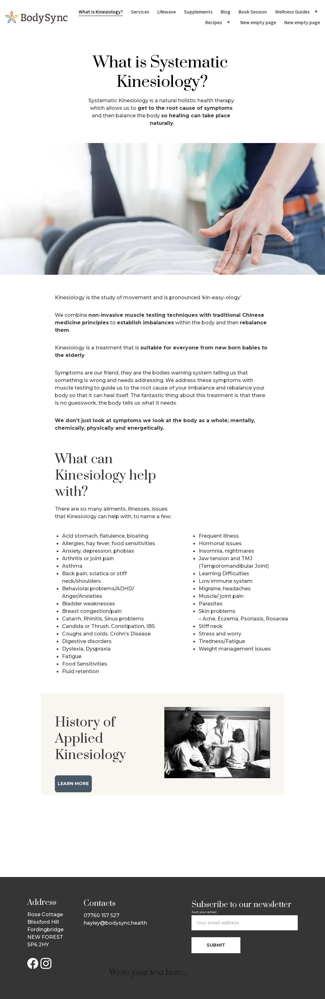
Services (140, 11)
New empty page (258, 22)
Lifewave (166, 11)
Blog (225, 11)
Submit (216, 945)
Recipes (213, 22)
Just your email (204, 912)
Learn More (73, 783)
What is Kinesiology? (101, 11)
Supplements (198, 11)
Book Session (253, 11)
